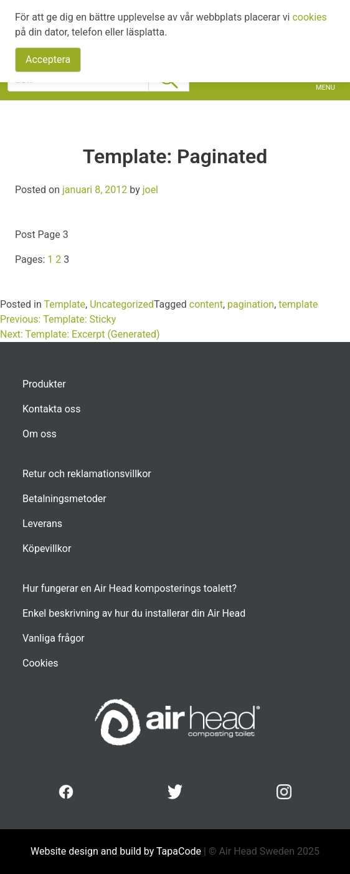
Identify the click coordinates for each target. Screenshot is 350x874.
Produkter (44, 384)
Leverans (42, 524)
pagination (250, 304)
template (298, 304)
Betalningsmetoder (64, 499)
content (206, 304)
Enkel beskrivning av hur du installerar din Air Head (133, 613)
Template (64, 304)
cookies (309, 17)
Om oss (39, 434)
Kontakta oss (51, 409)
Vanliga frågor (53, 638)
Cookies (40, 663)
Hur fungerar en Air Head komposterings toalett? (129, 588)
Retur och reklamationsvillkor (86, 474)
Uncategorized (122, 304)
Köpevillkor (46, 548)
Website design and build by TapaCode (117, 851)
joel (150, 190)
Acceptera (48, 59)
